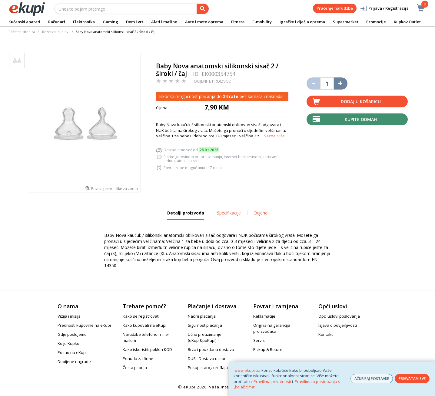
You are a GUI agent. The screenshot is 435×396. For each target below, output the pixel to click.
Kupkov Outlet (407, 22)
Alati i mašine (164, 22)
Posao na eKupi (72, 352)
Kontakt (325, 334)
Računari (56, 22)
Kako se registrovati (141, 316)
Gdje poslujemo (72, 334)
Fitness (237, 22)
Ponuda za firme (138, 358)
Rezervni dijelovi (55, 31)
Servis (259, 340)
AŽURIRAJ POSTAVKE (371, 378)
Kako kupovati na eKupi (144, 325)
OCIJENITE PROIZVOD (212, 81)
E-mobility (262, 22)
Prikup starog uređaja (208, 367)
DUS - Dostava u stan (207, 358)
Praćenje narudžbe (335, 8)
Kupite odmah (361, 119)
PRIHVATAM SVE (412, 378)
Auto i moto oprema (204, 22)
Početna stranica (21, 31)
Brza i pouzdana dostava (211, 349)
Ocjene (260, 213)
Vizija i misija (69, 316)
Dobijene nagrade (74, 361)
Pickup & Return (267, 349)
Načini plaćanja (202, 316)
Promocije (376, 22)
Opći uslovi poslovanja (339, 316)
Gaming (110, 22)
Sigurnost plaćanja (205, 325)
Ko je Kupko (68, 343)
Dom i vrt (134, 22)
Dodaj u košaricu (361, 101)
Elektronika (84, 22)
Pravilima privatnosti (272, 381)
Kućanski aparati (24, 22)
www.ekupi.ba (247, 370)
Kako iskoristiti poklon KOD (147, 349)
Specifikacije (229, 213)
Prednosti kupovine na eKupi (84, 325)
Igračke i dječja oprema (302, 22)
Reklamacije (264, 316)
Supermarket (345, 22)
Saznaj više (274, 136)
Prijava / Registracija (384, 8)
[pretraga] (203, 9)
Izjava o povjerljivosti (337, 325)
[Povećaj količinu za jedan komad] (340, 83)
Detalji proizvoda (185, 215)
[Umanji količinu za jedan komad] (313, 83)
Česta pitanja (135, 367)
